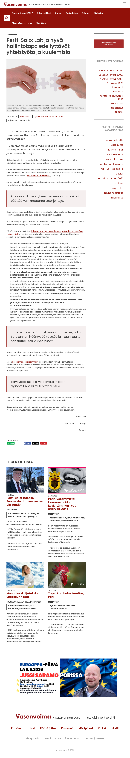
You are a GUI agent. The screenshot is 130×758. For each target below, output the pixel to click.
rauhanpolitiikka (114, 194)
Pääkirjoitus (117, 109)
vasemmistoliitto (113, 141)
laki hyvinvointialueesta (38, 176)
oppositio (118, 170)
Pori (121, 151)
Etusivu (14, 731)
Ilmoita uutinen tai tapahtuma (62, 740)
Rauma (111, 151)
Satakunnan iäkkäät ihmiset (25, 363)
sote (61, 117)
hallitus (105, 170)
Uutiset (119, 113)
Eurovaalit (118, 88)
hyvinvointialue (41, 117)
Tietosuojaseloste (94, 740)
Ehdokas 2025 (115, 84)
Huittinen (118, 184)
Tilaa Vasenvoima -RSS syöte (108, 45)
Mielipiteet (25, 117)
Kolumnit (118, 93)
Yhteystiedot (33, 740)
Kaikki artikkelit (110, 731)
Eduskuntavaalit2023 (111, 76)
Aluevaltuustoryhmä (111, 72)
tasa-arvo (117, 199)
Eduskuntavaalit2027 (111, 80)
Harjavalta (117, 189)
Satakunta (53, 117)
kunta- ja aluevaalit (112, 165)
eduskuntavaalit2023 (111, 179)
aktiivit (120, 175)
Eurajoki (119, 160)
